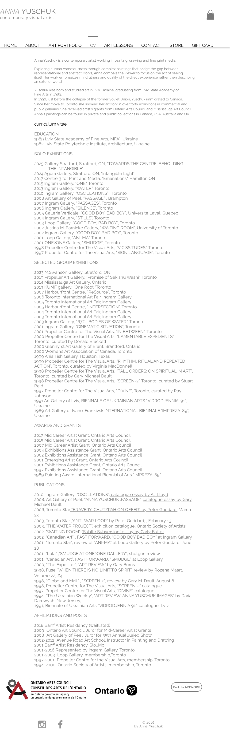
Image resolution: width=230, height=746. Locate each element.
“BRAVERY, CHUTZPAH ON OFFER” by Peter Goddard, (123, 509)
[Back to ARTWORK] (186, 687)
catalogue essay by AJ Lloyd (139, 494)
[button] (210, 15)
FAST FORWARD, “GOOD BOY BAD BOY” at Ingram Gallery (134, 537)
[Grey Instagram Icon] (42, 724)
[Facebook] (60, 724)
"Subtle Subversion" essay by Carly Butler (123, 531)
